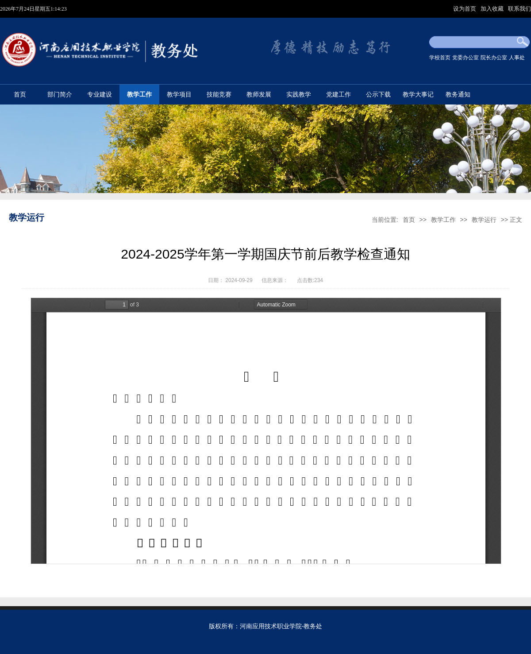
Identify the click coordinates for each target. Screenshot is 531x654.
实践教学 (298, 94)
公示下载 (378, 94)
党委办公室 (465, 57)
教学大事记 (418, 94)
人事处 (517, 57)
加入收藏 (493, 8)
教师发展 (258, 94)
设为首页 (465, 8)
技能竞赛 (219, 94)
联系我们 (519, 8)
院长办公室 (494, 57)
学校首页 (439, 57)
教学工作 (139, 94)
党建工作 (338, 94)
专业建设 (99, 94)
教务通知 (458, 94)
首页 (20, 94)
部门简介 (59, 94)
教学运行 (484, 219)
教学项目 (179, 94)
